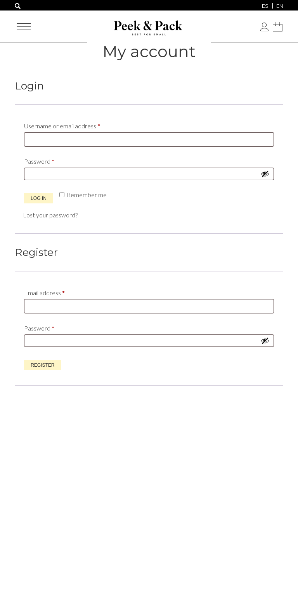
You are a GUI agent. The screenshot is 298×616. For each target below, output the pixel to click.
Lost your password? (50, 215)
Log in (39, 198)
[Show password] (265, 174)
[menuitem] (265, 6)
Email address (56, 291)
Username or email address (74, 125)
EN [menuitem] (279, 6)
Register (42, 365)
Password (51, 160)
